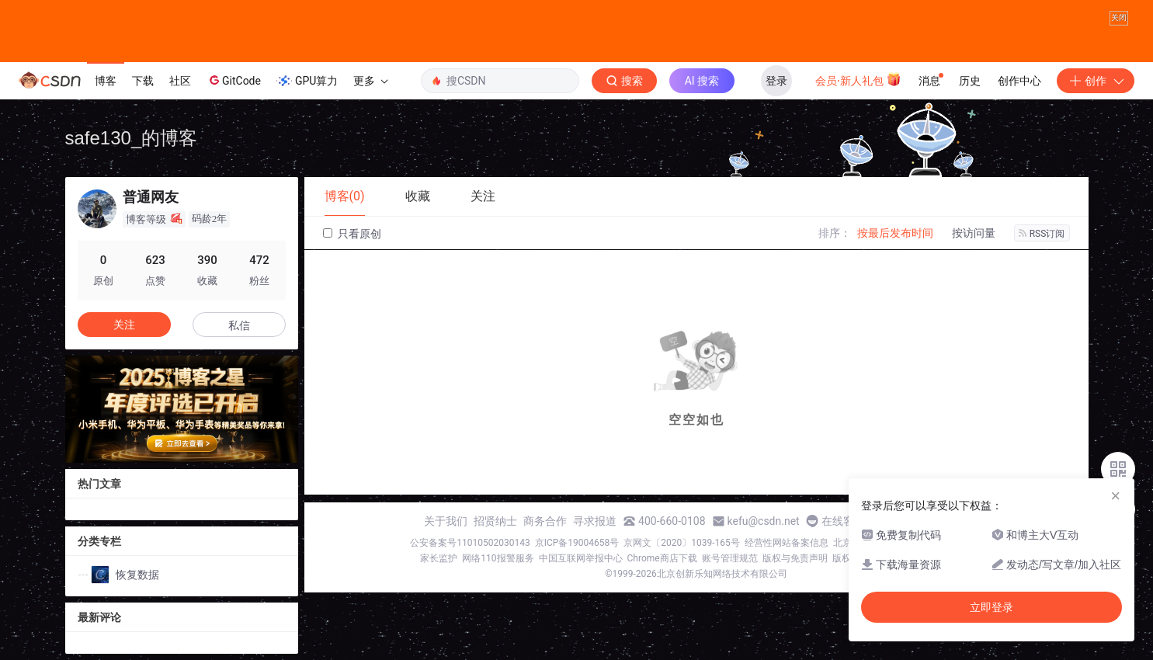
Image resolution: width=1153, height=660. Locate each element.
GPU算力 (307, 81)
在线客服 (843, 521)
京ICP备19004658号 (577, 542)
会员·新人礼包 (858, 79)
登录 (776, 81)
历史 (970, 81)
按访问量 (973, 233)
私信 (239, 325)
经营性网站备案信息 (786, 542)
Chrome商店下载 (662, 558)
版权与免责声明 (795, 558)
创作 (1095, 81)
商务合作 (545, 521)
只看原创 (352, 234)
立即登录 (991, 607)
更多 (370, 81)
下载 (143, 81)
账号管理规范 (730, 558)
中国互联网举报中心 (581, 558)
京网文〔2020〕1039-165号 (681, 542)
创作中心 (1019, 81)
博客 (105, 81)
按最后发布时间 (895, 233)
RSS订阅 (1042, 233)
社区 (180, 81)
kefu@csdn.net (764, 521)
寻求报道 (594, 521)
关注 (124, 324)
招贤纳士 (495, 521)
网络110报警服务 (497, 558)
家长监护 (438, 558)
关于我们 (445, 521)
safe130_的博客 (131, 137)
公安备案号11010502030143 (470, 542)
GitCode (234, 80)
